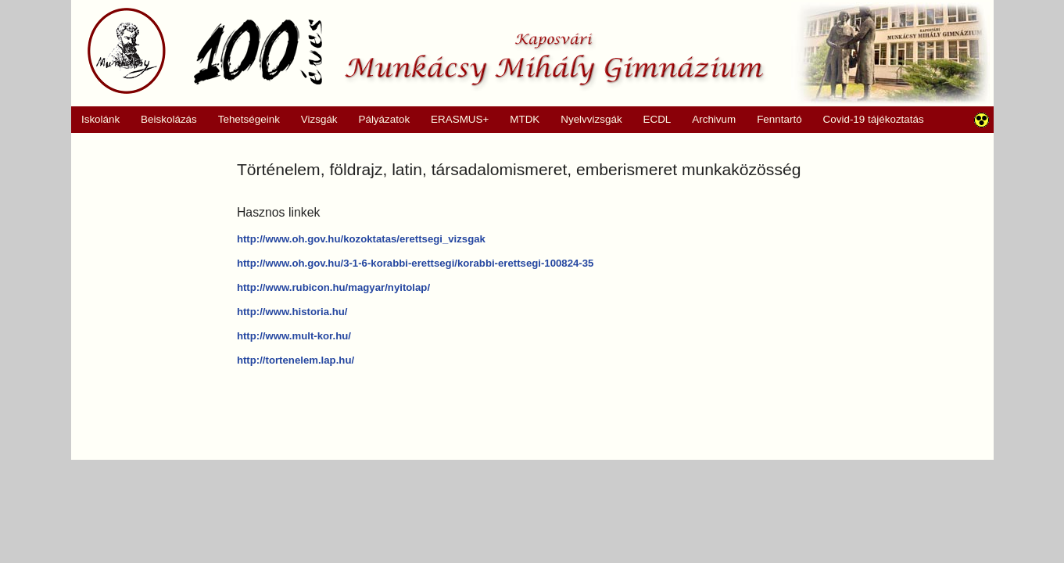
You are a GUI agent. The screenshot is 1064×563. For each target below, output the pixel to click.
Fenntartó (779, 119)
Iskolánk (95, 119)
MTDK (520, 119)
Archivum (709, 119)
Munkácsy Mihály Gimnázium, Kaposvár (425, 51)
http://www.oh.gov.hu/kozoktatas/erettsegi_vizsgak (361, 239)
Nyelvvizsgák (586, 119)
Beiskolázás (164, 119)
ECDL (657, 119)
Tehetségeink (243, 119)
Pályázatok (379, 119)
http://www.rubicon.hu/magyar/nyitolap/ (333, 287)
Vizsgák (319, 119)
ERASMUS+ (455, 119)
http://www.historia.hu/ (292, 311)
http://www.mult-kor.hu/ (294, 336)
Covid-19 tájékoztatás (873, 119)
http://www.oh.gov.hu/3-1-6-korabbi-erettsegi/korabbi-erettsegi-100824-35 (415, 263)
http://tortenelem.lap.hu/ (295, 360)
